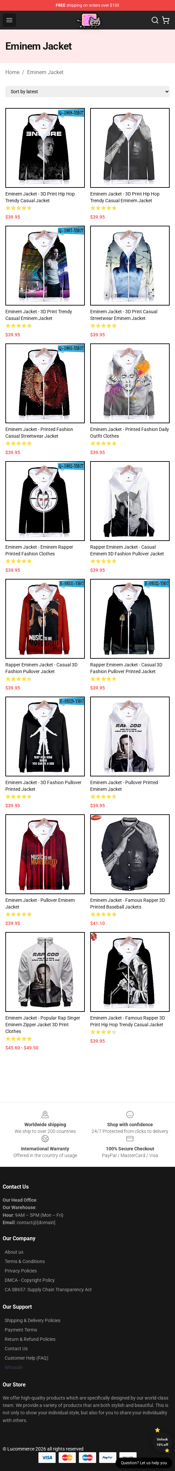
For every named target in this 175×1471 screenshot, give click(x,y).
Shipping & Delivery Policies (32, 1320)
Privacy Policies (21, 1270)
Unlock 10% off (162, 1442)
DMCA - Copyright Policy (30, 1280)
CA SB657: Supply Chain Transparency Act (48, 1289)
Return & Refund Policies (30, 1339)
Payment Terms (21, 1329)
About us (14, 1252)
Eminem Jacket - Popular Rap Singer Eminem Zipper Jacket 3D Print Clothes (42, 1024)
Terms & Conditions (25, 1261)
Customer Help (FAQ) (26, 1358)
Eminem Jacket (45, 72)
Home (12, 72)
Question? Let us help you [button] (144, 1463)
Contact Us (16, 1348)
